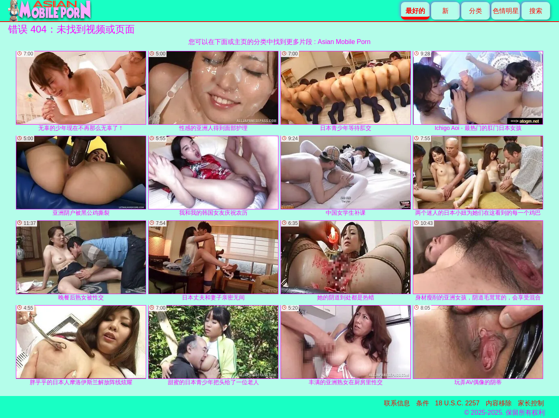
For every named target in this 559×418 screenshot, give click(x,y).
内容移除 (499, 403)
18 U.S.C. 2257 (457, 403)
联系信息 (397, 403)
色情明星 (506, 10)
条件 (422, 403)
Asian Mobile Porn (344, 41)
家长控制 (531, 403)
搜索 (535, 10)
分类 (475, 10)
